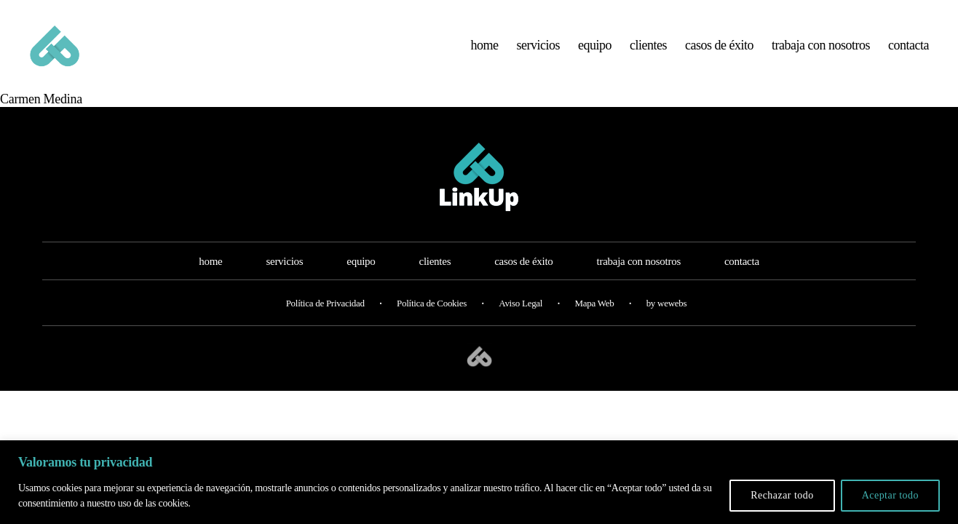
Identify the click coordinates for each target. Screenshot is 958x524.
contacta (908, 52)
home (485, 52)
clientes (648, 52)
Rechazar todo (782, 495)
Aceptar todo (890, 495)
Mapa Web (594, 317)
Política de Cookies (432, 317)
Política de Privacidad (325, 317)
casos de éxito (719, 52)
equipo (594, 52)
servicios (539, 52)
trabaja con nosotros (821, 52)
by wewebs (666, 317)
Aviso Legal (520, 317)
